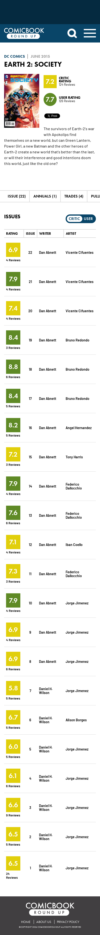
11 (30, 573)
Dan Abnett (47, 252)
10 (30, 603)
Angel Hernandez (79, 427)
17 (30, 398)
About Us (43, 922)
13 (30, 515)
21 (30, 281)
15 (30, 456)
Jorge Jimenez (77, 603)
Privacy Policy (68, 922)
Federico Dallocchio (74, 486)
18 (30, 369)
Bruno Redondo (77, 340)
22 (30, 252)
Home (26, 922)
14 (30, 486)
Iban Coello (74, 544)
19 (30, 340)
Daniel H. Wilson (46, 690)
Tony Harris (74, 456)
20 (30, 310)
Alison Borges (76, 719)
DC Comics (14, 56)
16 (30, 427)
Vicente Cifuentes (79, 252)
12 (30, 544)
